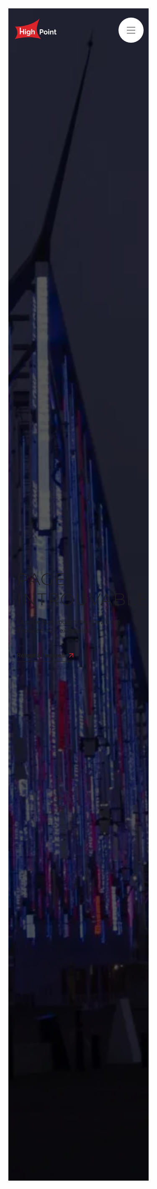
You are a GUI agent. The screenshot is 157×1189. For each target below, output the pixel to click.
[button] (131, 30)
